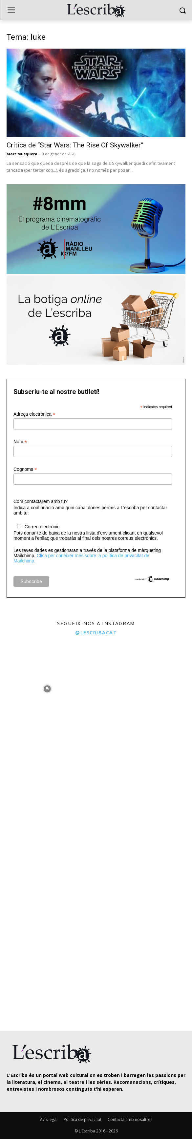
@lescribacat (96, 632)
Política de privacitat (82, 1119)
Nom (20, 442)
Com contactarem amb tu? (40, 501)
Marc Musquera (22, 153)
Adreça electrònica (34, 414)
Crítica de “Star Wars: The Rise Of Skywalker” (75, 145)
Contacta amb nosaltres (130, 1119)
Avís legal (48, 1119)
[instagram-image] (47, 687)
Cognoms (25, 469)
